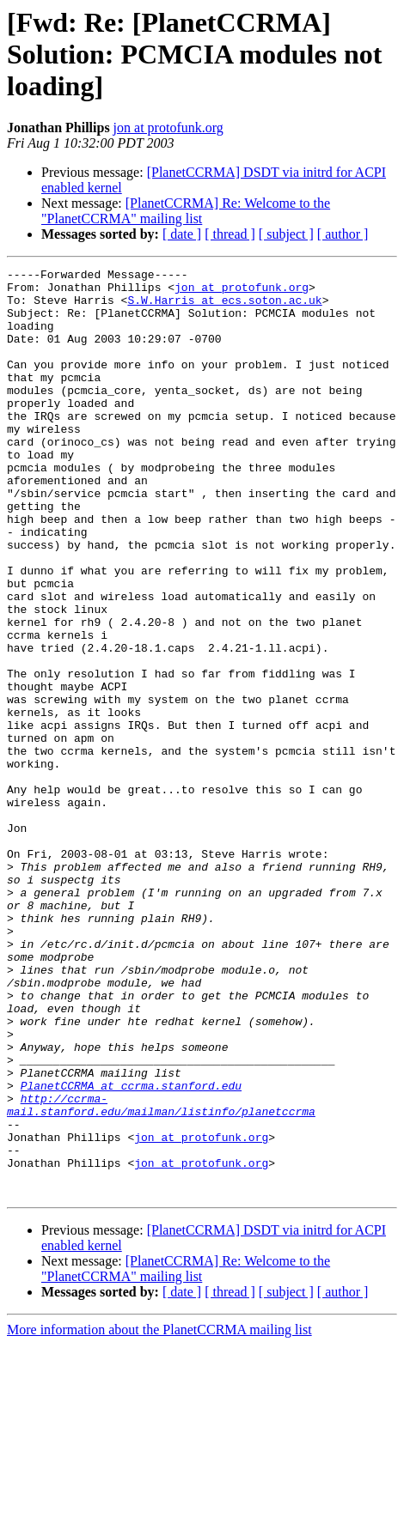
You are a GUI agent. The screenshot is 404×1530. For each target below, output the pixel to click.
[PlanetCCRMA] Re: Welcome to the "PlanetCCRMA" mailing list (185, 211)
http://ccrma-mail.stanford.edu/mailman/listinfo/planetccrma (161, 1273)
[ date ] (181, 234)
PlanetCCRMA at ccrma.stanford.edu (131, 1250)
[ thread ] (230, 234)
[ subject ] (286, 234)
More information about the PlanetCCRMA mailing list (159, 1515)
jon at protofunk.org (168, 127)
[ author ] (343, 234)
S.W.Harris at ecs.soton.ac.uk (224, 307)
